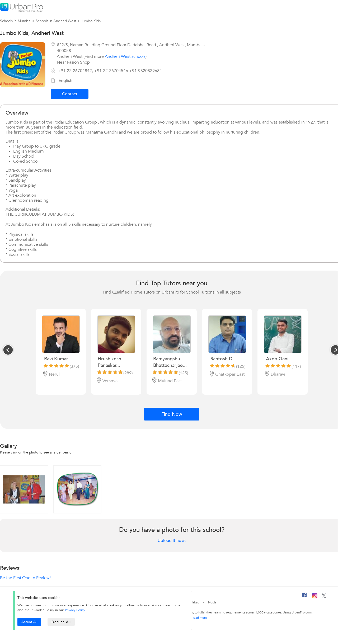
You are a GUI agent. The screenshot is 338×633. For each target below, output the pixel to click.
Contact (69, 94)
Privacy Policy (75, 610)
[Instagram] (314, 597)
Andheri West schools (125, 56)
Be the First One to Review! (25, 578)
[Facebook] (304, 597)
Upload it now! (172, 541)
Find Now (171, 414)
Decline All (61, 622)
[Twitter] (324, 597)
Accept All (29, 622)
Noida (212, 602)
